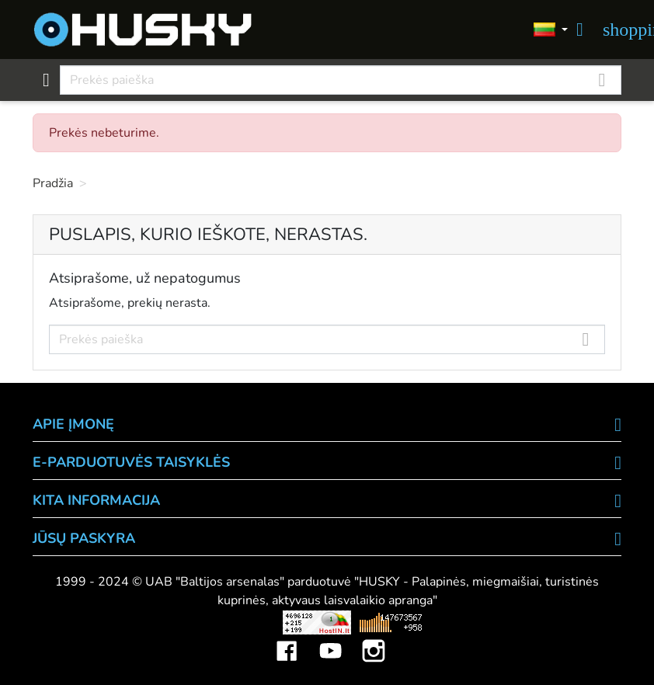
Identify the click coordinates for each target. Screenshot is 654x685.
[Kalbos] (551, 30)
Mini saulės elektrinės (534, 622)
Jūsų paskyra (84, 538)
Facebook (286, 639)
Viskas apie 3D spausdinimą (147, 622)
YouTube (330, 639)
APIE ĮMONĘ (73, 424)
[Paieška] (340, 80)
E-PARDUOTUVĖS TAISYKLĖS (131, 462)
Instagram (373, 639)
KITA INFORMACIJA (96, 500)
